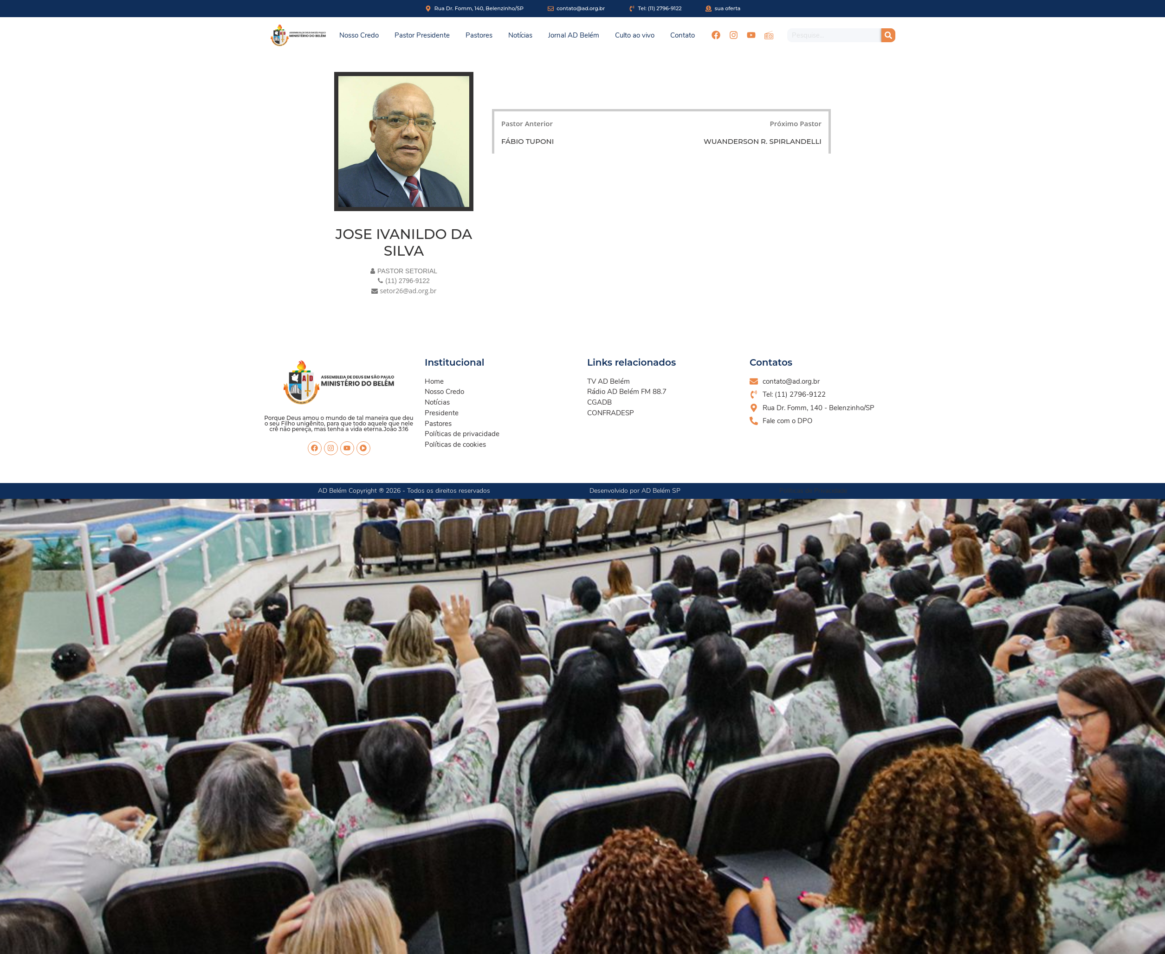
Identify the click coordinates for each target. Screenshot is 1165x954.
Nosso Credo (359, 35)
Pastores (479, 35)
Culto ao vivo (634, 35)
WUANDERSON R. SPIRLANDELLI (763, 141)
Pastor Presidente (422, 35)
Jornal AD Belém (573, 35)
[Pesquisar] (888, 35)
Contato (682, 35)
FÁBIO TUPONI (527, 141)
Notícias (520, 35)
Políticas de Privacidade (813, 490)
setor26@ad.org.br (408, 290)
